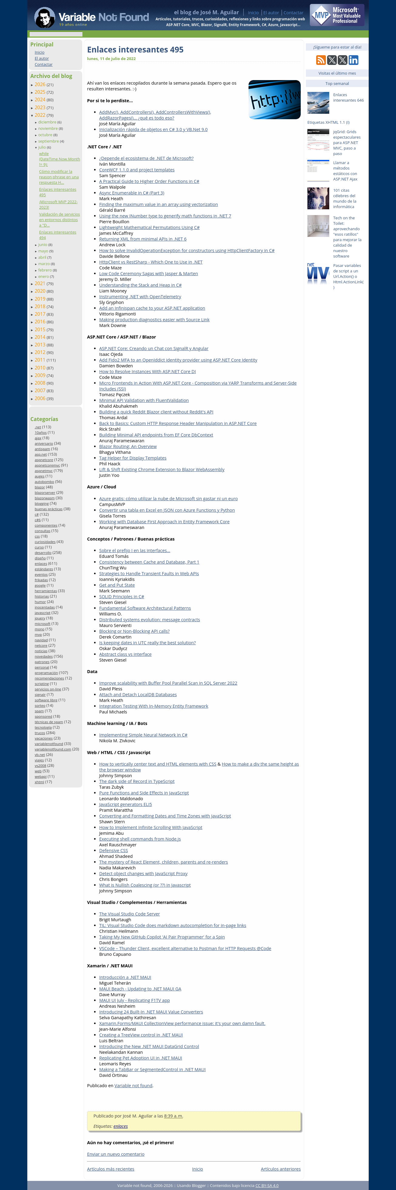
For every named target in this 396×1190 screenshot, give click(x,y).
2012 (41, 352)
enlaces (41, 563)
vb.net (40, 754)
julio (42, 147)
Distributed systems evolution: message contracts (149, 619)
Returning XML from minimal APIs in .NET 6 (143, 239)
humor (40, 601)
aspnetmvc (43, 470)
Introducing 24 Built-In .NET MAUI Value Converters (151, 1012)
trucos (40, 732)
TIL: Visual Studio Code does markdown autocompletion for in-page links (172, 925)
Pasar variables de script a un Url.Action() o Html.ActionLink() (348, 276)
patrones (42, 661)
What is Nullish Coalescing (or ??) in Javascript (145, 885)
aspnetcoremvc (47, 465)
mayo (43, 251)
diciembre (47, 122)
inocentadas (45, 607)
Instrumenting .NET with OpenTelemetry (140, 296)
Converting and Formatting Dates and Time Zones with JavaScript (165, 816)
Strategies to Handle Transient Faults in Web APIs (149, 573)
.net (38, 427)
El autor (271, 12)
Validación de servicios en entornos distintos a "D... (59, 219)
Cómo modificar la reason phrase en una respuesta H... (59, 177)
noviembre (48, 128)
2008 (41, 382)
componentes (46, 525)
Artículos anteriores (281, 1169)
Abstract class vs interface (125, 654)
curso (39, 547)
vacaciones (43, 738)
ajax (38, 438)
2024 (41, 99)
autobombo (44, 481)
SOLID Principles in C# (121, 596)
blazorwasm (45, 498)
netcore (41, 645)
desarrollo (43, 552)
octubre (45, 134)
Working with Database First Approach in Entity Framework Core (164, 521)
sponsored (43, 716)
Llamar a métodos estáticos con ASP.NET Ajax (345, 171)
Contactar (293, 12)
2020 (41, 291)
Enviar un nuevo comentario (115, 1154)
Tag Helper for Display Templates (133, 458)
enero (44, 276)
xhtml (39, 782)
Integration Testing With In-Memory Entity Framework (153, 706)
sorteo (40, 705)
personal (42, 667)
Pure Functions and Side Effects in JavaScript (144, 793)
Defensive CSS (113, 850)
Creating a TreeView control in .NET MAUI (141, 1035)
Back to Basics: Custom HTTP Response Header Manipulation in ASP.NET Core (178, 423)
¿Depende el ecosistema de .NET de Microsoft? (146, 158)
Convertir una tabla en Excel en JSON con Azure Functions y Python (167, 510)
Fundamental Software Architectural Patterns (145, 608)
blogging (42, 503)
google (40, 585)
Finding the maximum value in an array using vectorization (158, 204)
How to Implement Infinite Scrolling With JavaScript (150, 827)
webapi (40, 776)
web (38, 771)
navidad (41, 640)
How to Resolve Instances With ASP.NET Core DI (147, 371)
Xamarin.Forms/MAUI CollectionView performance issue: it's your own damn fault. (182, 1023)
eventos (41, 574)
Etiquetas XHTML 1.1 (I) (328, 122)
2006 (41, 398)
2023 (41, 107)
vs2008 (40, 765)
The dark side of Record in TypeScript (136, 781)
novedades (43, 656)
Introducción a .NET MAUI (125, 977)
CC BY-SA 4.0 (267, 1185)
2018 (41, 306)
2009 (41, 375)
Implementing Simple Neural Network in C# (143, 735)
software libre (46, 700)
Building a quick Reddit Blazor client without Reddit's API (156, 412)
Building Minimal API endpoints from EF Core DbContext (156, 435)
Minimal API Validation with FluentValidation (144, 400)
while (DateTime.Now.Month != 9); (59, 159)
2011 (41, 359)
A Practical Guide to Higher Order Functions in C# (149, 181)
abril (42, 257)
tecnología (43, 727)
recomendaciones (49, 678)
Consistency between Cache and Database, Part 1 (149, 562)
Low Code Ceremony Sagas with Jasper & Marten (148, 273)
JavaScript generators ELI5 (125, 804)
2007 (41, 390)
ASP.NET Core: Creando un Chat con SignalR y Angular (153, 348)
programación (46, 672)
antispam (42, 449)
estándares (44, 569)
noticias (41, 651)
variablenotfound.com (53, 749)
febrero (45, 270)
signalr (40, 694)
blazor (40, 487)
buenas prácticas (49, 509)
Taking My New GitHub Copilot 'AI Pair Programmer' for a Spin (162, 937)
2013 (41, 344)
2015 (41, 329)
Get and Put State (117, 585)
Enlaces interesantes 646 (348, 97)
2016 (41, 321)
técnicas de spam (49, 722)
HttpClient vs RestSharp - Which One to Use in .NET (151, 262)
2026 (41, 84)
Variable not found (133, 1085)
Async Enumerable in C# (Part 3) (131, 193)
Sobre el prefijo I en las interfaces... (134, 550)
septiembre (49, 141)
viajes (39, 760)
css (37, 536)
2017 (41, 314)
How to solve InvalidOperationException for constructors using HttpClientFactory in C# (187, 250)
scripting (42, 683)
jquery (40, 618)
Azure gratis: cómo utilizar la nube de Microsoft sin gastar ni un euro (168, 498)
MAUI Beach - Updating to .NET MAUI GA (140, 989)
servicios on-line (48, 689)
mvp (38, 634)
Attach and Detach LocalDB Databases (138, 694)
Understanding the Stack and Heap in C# (140, 285)
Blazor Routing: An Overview (128, 446)
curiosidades (45, 541)
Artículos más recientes (110, 1169)
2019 (41, 298)
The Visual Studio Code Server (129, 914)
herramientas (46, 590)
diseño (40, 558)
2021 (41, 283)
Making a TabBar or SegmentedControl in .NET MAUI (152, 1069)
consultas (42, 530)
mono (39, 629)
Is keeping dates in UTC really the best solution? (147, 643)
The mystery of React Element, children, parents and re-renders (163, 862)
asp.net (41, 454)
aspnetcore (44, 459)
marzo (44, 263)
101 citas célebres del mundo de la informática (344, 198)
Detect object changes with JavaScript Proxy (143, 873)
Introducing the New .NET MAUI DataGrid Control (149, 1046)
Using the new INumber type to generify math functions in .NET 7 (165, 216)
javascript (42, 612)
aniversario (44, 443)
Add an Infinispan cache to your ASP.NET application (152, 308)
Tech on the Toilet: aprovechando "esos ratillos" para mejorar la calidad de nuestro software (347, 237)
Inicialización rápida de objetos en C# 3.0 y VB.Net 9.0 (153, 129)
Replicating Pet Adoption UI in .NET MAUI (140, 1058)
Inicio (253, 12)
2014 (41, 337)
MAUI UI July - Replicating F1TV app (134, 1000)
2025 (41, 92)
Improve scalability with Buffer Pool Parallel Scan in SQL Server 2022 (168, 683)
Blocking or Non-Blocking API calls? (134, 631)
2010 (41, 367)
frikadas (41, 580)
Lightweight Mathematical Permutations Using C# (149, 227)
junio (43, 244)
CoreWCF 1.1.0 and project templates (136, 170)
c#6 (38, 519)
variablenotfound (49, 743)
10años (41, 432)
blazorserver (45, 492)
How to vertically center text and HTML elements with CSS (157, 764)
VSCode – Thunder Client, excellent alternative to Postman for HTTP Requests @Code (185, 948)
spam (39, 711)
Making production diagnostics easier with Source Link (154, 319)
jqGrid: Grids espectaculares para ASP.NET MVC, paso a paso (346, 142)
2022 (41, 115)
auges (39, 476)
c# (37, 514)
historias (42, 596)
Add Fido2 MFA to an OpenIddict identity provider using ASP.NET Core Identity (178, 360)
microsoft (42, 623)
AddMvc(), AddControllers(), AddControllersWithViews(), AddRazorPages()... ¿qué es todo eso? (155, 115)
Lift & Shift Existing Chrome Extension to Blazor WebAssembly (162, 469)
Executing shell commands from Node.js (140, 839)
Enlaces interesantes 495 (135, 49)
